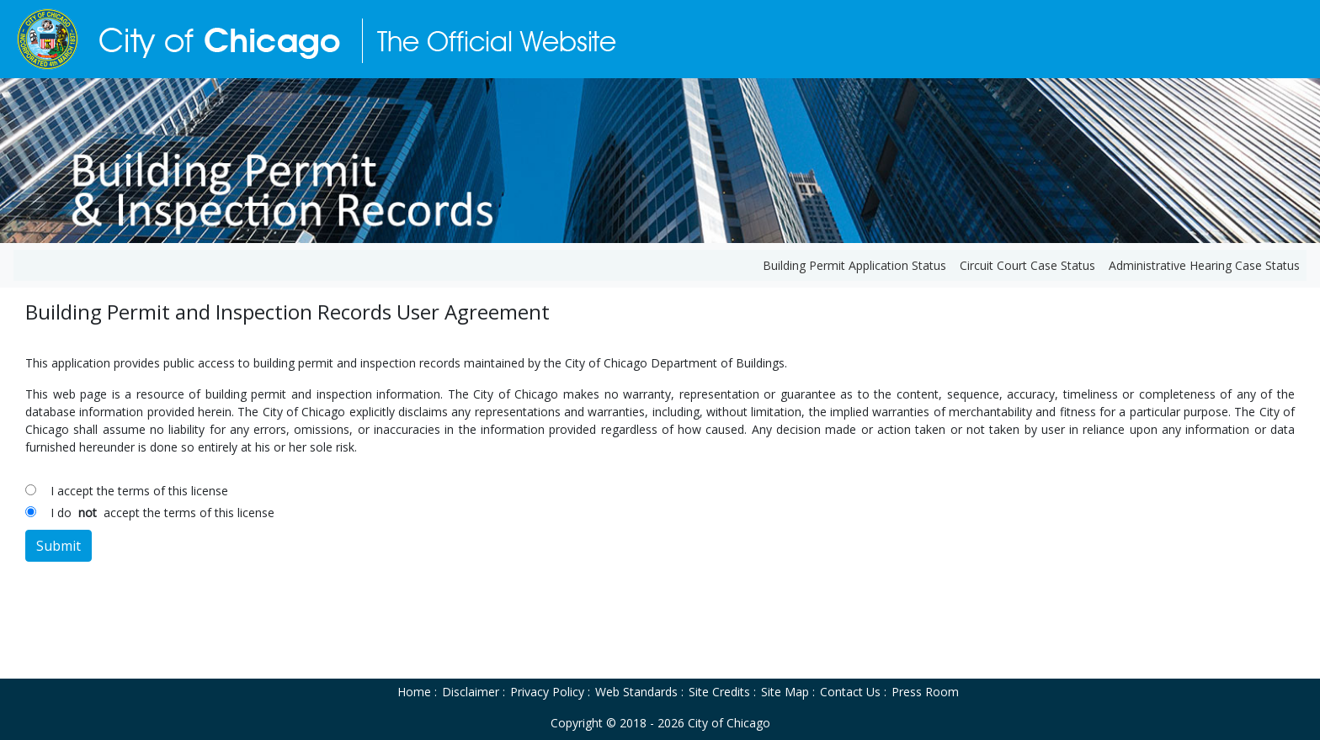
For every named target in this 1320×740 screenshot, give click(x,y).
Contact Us (850, 692)
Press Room (925, 692)
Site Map (785, 692)
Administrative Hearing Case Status (1204, 265)
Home (414, 692)
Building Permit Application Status (854, 265)
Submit (58, 545)
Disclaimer (470, 692)
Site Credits (719, 692)
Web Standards (636, 692)
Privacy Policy (547, 692)
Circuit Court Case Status (1027, 265)
